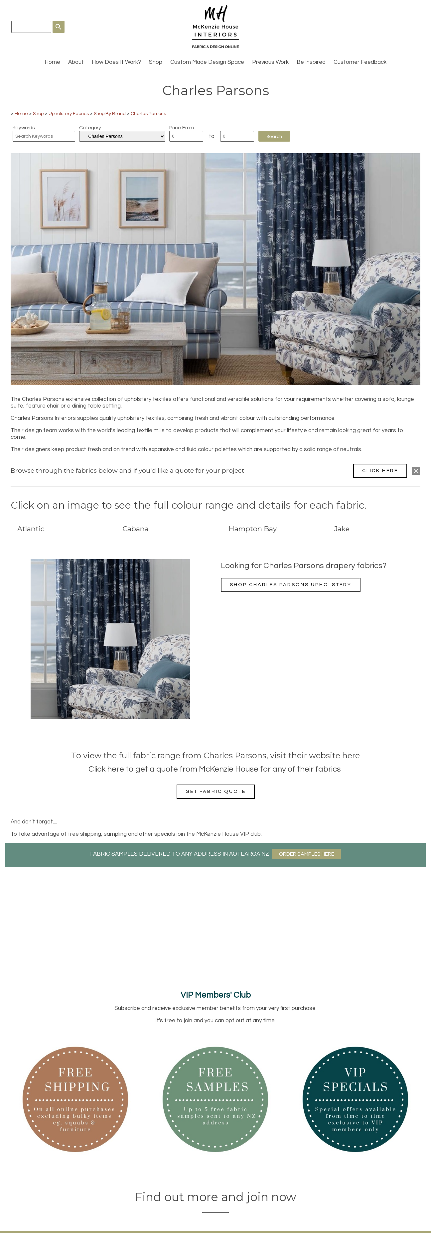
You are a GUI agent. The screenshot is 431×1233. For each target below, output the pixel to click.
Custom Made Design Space (207, 62)
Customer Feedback (360, 62)
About (76, 62)
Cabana (136, 529)
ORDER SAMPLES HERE (306, 854)
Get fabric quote (216, 791)
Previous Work (270, 62)
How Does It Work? (116, 62)
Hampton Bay (252, 529)
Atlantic (30, 529)
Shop (155, 62)
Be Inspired (311, 62)
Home (52, 62)
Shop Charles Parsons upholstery (291, 584)
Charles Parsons (148, 113)
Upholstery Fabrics (69, 113)
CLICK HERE (380, 470)
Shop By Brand (110, 113)
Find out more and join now (215, 1197)
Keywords (24, 127)
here (351, 755)
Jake (342, 529)
